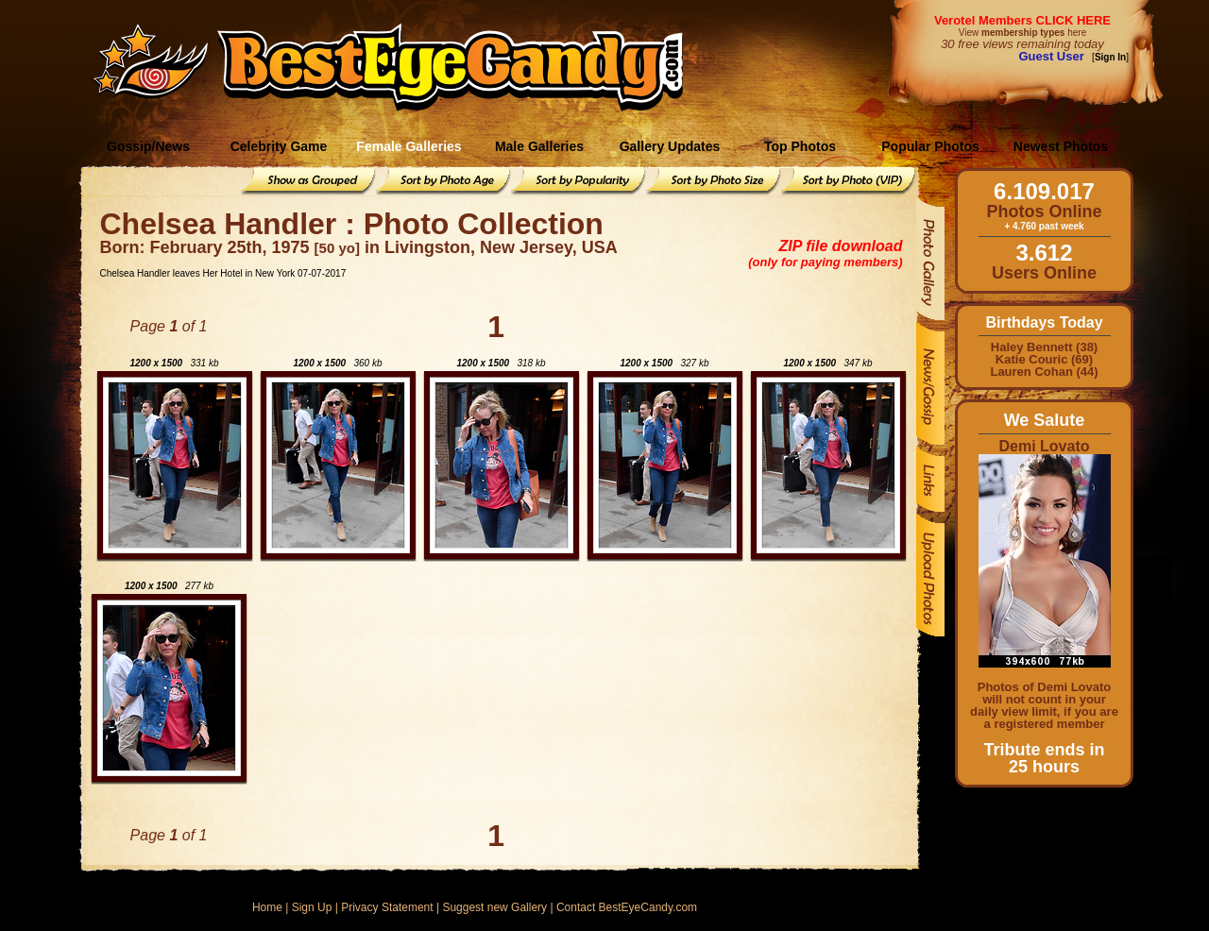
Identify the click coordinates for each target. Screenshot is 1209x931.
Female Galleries (408, 146)
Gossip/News (148, 146)
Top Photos (800, 146)
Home (267, 907)
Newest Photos (1060, 146)
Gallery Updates (670, 146)
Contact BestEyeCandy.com (626, 907)
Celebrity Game (279, 146)
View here (1022, 32)
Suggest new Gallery (494, 907)
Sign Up (312, 907)
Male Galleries (539, 146)
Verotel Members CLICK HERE (1022, 20)
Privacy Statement (387, 907)
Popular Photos (930, 146)
